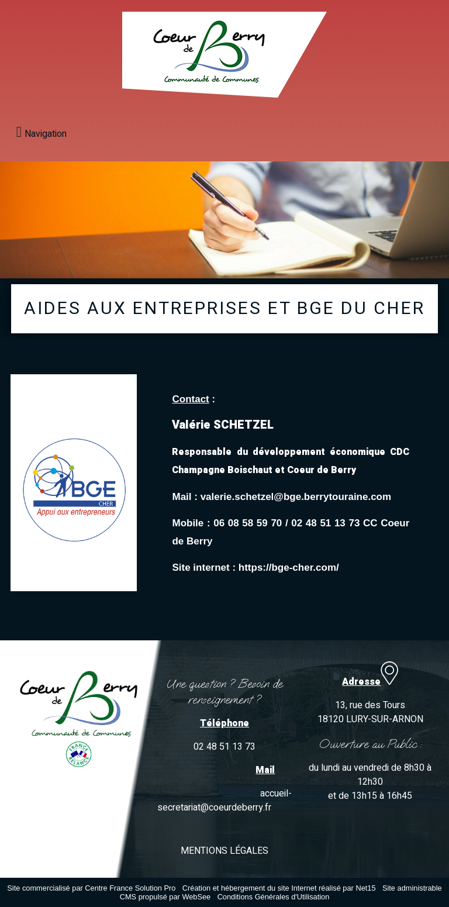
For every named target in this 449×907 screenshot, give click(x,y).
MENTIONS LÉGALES (224, 851)
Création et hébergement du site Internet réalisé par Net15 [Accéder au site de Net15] (279, 888)
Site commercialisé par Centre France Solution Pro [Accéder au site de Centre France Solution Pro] (91, 888)
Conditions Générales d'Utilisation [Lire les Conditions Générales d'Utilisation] (273, 896)
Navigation (46, 134)
